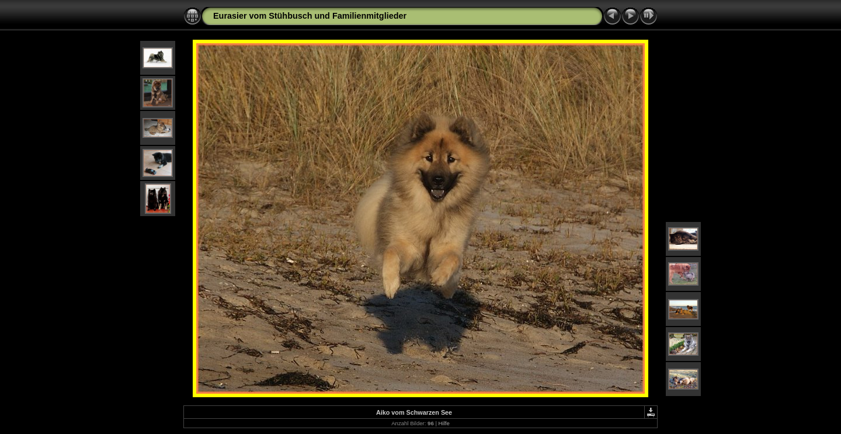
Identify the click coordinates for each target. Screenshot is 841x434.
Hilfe (444, 423)
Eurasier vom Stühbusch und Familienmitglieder (309, 15)
